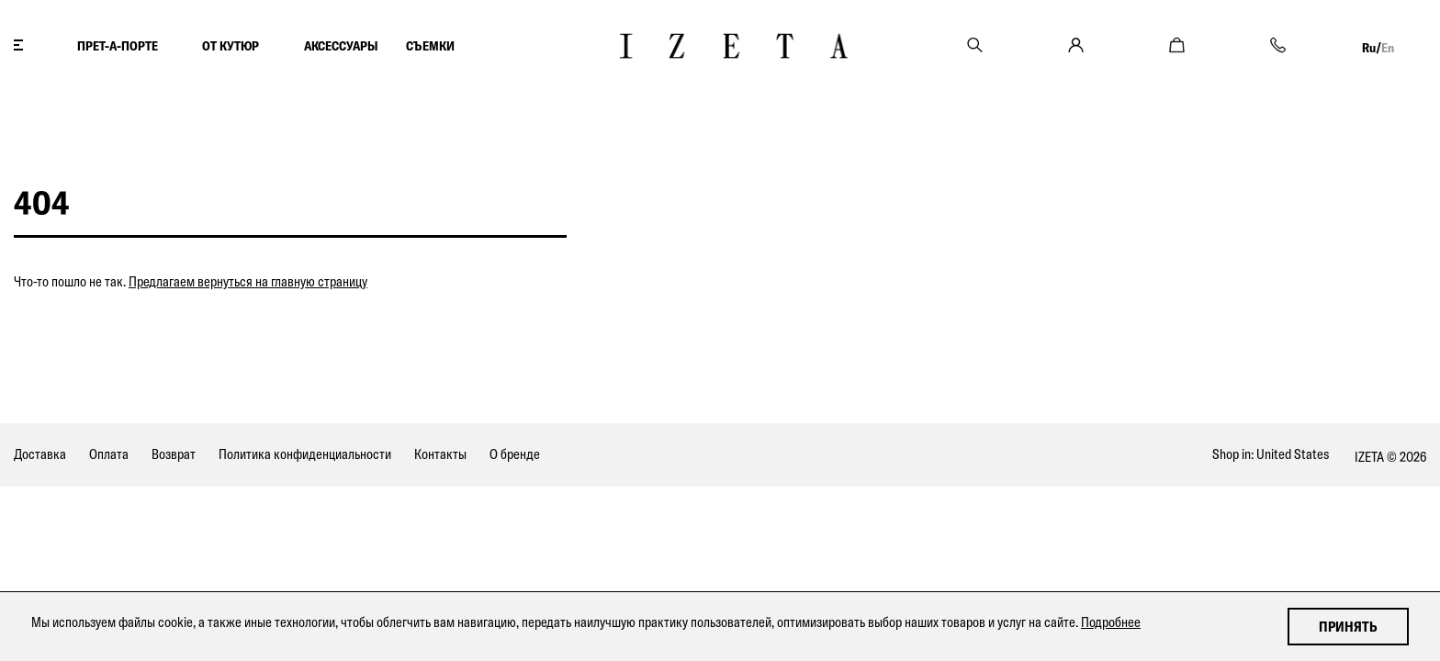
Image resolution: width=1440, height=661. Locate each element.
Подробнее (1111, 622)
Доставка (40, 454)
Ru (1369, 47)
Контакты (440, 454)
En (1387, 47)
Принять (1348, 626)
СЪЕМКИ (430, 46)
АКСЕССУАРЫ (341, 46)
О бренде (514, 454)
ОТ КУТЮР (230, 46)
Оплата (109, 454)
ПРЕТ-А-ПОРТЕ (117, 46)
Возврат (174, 454)
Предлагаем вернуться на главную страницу (248, 281)
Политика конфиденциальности (305, 454)
